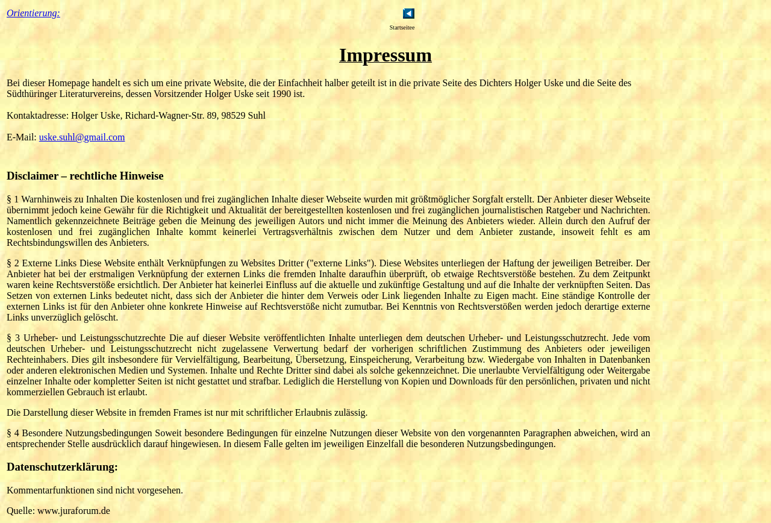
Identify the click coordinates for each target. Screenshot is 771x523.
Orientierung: (33, 13)
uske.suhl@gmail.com (82, 137)
